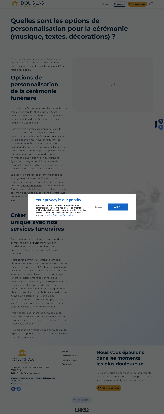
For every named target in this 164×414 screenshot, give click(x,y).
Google (56, 215)
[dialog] (82, 207)
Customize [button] (98, 207)
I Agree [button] (118, 207)
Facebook (66, 215)
